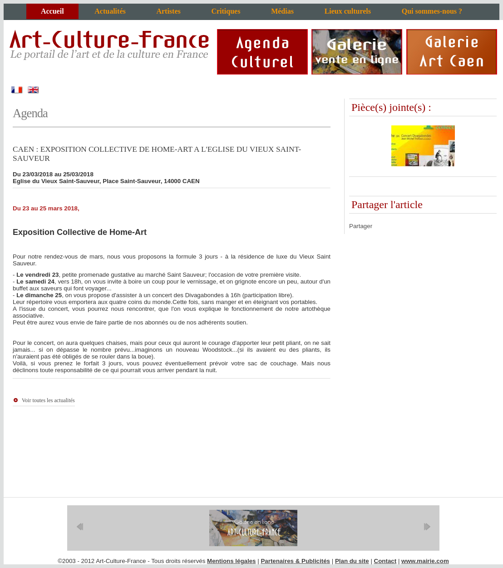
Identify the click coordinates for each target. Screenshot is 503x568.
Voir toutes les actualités (48, 400)
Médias (282, 11)
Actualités (109, 11)
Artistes (168, 11)
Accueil (52, 11)
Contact (385, 561)
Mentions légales (231, 561)
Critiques (225, 11)
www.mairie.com (425, 561)
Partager (360, 226)
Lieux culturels (348, 11)
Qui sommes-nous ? (432, 11)
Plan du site (352, 561)
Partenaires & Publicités (295, 561)
